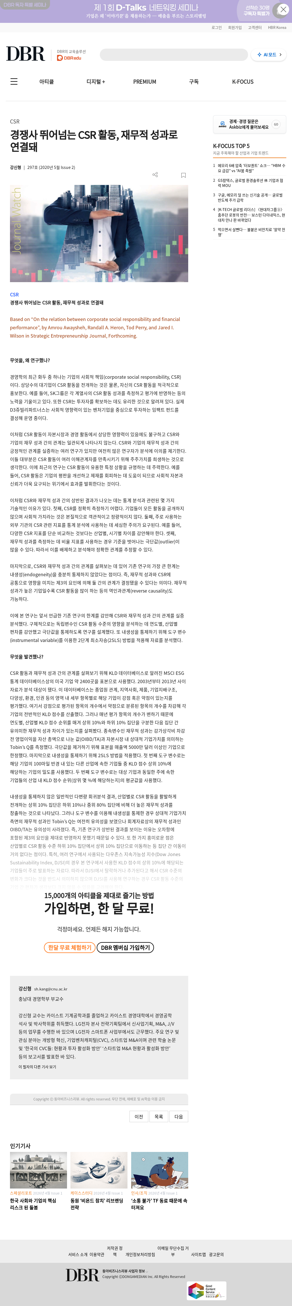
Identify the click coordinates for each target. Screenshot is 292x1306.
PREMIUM (144, 81)
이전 (139, 1116)
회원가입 (235, 27)
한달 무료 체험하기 (70, 948)
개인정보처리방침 (140, 1254)
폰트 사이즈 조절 (174, 175)
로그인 (217, 27)
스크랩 (183, 175)
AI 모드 (270, 54)
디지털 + (95, 81)
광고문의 (216, 1254)
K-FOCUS (243, 81)
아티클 (46, 81)
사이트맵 (198, 1254)
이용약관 (97, 1254)
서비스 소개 (78, 1254)
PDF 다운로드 (164, 175)
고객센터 (255, 27)
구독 (194, 81)
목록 (159, 1116)
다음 (179, 1116)
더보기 (155, 175)
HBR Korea (277, 27)
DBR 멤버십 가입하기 (125, 948)
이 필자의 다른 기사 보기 (37, 1066)
